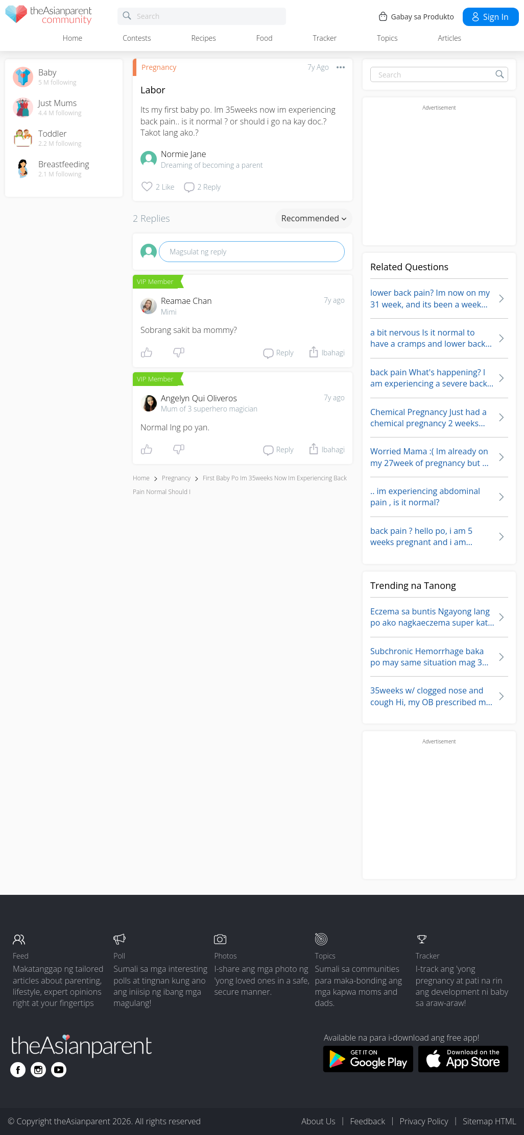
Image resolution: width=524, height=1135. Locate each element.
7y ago (334, 300)
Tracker (325, 38)
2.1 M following (60, 174)
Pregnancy (158, 67)
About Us (318, 1121)
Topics (387, 38)
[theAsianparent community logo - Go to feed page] (48, 16)
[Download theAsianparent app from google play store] (368, 1069)
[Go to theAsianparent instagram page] (38, 1069)
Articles (449, 38)
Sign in (489, 16)
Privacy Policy (424, 1121)
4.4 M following (60, 113)
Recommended (313, 218)
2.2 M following (60, 144)
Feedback (367, 1121)
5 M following (57, 83)
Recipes (203, 38)
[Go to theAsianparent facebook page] (18, 1069)
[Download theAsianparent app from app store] (463, 1069)
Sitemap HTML (489, 1121)
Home (72, 38)
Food (264, 38)
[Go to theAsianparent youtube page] (58, 1069)
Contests (137, 38)
